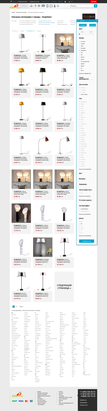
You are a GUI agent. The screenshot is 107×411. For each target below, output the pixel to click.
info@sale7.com (83, 400)
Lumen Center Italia (49, 350)
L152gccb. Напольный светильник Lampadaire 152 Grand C (42, 227)
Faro (36, 316)
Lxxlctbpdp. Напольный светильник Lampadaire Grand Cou (42, 261)
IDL (35, 359)
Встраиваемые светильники (45, 20)
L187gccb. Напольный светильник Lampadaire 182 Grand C (21, 261)
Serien (73, 367)
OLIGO (61, 364)
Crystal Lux (26, 335)
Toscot (84, 338)
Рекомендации (41, 404)
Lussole (47, 354)
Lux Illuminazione (49, 359)
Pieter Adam (74, 323)
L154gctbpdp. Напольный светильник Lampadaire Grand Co (42, 57)
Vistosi (84, 361)
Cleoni (25, 330)
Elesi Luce (26, 366)
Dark (25, 338)
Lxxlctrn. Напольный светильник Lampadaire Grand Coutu (64, 261)
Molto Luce (62, 330)
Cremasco (26, 333)
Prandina (73, 330)
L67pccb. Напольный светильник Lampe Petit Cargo (63, 193)
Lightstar (47, 335)
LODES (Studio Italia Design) (51, 338)
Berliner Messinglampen (16, 366)
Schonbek (74, 359)
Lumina (46, 352)
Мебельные (72, 20)
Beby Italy (13, 359)
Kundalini (47, 316)
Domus (25, 354)
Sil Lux (73, 374)
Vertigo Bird (85, 354)
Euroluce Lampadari (28, 371)
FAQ (60, 401)
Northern (62, 350)
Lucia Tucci (47, 343)
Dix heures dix (27, 352)
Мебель (39, 397)
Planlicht (73, 325)
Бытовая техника (41, 400)
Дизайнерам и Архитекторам (65, 397)
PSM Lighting (74, 333)
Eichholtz (26, 362)
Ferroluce (37, 323)
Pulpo (73, 335)
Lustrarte (47, 357)
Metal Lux (62, 321)
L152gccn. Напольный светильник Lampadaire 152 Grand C (21, 227)
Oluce (61, 366)
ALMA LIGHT (14, 323)
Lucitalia (47, 349)
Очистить (92, 25)
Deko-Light (26, 343)
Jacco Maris (37, 371)
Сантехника (40, 398)
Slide (84, 314)
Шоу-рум (60, 1)
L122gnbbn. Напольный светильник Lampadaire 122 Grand (64, 91)
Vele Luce (85, 347)
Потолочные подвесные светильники (27, 20)
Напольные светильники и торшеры (47, 22)
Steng (84, 321)
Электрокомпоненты (42, 401)
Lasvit (46, 325)
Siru (72, 376)
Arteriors (13, 343)
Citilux (25, 328)
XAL (84, 364)
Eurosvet (26, 373)
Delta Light (26, 347)
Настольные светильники (44, 24)
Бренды (39, 391)
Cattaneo (26, 318)
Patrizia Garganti (75, 318)
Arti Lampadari (15, 345)
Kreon (46, 314)
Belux (13, 364)
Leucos (46, 331)
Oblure (61, 357)
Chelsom (26, 325)
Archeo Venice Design (16, 335)
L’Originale (47, 362)
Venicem (85, 350)
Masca (61, 316)
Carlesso (26, 312)
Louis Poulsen (48, 340)
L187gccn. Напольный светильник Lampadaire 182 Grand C (63, 227)
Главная (13, 12)
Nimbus (61, 347)
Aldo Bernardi (14, 321)
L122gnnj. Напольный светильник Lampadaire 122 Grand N (42, 91)
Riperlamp (74, 345)
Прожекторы (60, 22)
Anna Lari (13, 331)
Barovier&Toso (15, 357)
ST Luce (84, 319)
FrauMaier (37, 338)
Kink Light (37, 381)
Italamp (36, 367)
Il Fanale (36, 361)
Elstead (25, 367)
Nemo (61, 342)
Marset (61, 312)
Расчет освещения (63, 398)
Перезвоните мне (84, 405)
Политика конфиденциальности (66, 403)
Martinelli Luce (63, 314)
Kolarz (46, 312)
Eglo (25, 359)
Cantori (13, 379)
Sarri (73, 355)
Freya (36, 340)
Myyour (61, 338)
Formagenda (37, 335)
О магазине (61, 396)
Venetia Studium (86, 349)
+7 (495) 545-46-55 (22, 1)
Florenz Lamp (38, 328)
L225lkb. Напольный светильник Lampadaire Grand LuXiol (64, 159)
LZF (46, 361)
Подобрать (83, 25)
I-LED (36, 355)
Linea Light (47, 337)
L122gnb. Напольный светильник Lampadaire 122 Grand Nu (21, 57)
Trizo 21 (85, 342)
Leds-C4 (47, 328)
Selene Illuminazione (76, 364)
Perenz (73, 321)
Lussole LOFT (48, 355)
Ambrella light (14, 328)
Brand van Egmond (15, 373)
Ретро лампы (73, 22)
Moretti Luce (62, 333)
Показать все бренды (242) (85, 73)
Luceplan (47, 342)
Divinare (26, 350)
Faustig (36, 318)
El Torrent (26, 364)
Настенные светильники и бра (26, 24)
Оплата (60, 394)
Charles (25, 323)
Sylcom (84, 326)
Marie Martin (48, 373)
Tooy (84, 337)
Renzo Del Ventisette (76, 343)
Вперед (21, 306)
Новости (61, 391)
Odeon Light (62, 361)
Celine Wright (27, 321)
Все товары (14, 20)
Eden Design (26, 357)
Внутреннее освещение (21, 12)
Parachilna (74, 314)
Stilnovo (85, 325)
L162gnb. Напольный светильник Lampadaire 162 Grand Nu (21, 159)
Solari (84, 318)
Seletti (73, 366)
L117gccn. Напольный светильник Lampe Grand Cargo (41, 193)
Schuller (73, 361)
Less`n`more (48, 330)
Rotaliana (74, 349)
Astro (13, 347)
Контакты (54, 1)
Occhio (61, 359)
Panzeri (73, 312)
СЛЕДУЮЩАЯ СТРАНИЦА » (64, 287)
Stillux (84, 323)
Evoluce (25, 374)
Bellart (13, 362)
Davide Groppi (27, 340)
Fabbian (36, 314)
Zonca (84, 371)
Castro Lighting (27, 316)
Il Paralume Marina (39, 362)
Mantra (46, 367)
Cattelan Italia (27, 319)
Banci (13, 355)
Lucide (46, 345)
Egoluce (25, 361)
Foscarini (37, 337)
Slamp (84, 312)
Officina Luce (62, 362)
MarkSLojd (47, 374)
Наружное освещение (42, 394)
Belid (13, 361)
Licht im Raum (48, 333)
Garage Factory (38, 343)
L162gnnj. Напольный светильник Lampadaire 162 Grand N (42, 125)
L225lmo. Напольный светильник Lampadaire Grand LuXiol (42, 159)
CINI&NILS (26, 326)
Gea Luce (37, 345)
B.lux (13, 352)
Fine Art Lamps (38, 325)
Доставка (61, 393)
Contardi (26, 331)
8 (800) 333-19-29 (34, 1)
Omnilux (61, 367)
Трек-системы (60, 20)
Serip (73, 369)
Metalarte (62, 323)
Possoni (73, 328)
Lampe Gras (47, 323)
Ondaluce (62, 369)
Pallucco (61, 376)
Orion (61, 371)
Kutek (46, 318)
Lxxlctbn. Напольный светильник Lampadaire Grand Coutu (21, 295)
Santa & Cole (74, 354)
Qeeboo (73, 338)
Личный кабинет (83, 402)
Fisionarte (37, 326)
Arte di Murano (15, 338)
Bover (13, 371)
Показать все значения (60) (85, 169)
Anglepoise (14, 330)
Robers (73, 347)
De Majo (26, 342)
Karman (36, 376)
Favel (36, 319)
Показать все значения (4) (85, 196)
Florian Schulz (38, 330)
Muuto (61, 337)
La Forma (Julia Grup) (49, 321)
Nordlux (61, 349)
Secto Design (74, 362)
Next (61, 345)
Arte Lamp (14, 340)
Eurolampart (26, 369)
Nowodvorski (62, 354)
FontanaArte (37, 333)
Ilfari (36, 364)
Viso (84, 359)
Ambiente (14, 326)
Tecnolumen (85, 330)
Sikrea (73, 373)
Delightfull (26, 345)
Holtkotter (37, 352)
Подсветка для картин (62, 24)
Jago (36, 373)
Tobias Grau (85, 333)
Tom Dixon (85, 335)
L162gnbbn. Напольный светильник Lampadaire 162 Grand (64, 125)
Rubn (73, 350)
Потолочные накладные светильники (27, 22)
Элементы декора (41, 403)
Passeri (73, 316)
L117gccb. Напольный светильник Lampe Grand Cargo (63, 57)
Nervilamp (62, 343)
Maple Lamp (47, 369)
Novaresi (61, 352)
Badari (13, 354)
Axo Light (14, 349)
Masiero (61, 318)
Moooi (61, 331)
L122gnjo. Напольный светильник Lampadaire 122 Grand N (21, 91)
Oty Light (62, 373)
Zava (84, 367)
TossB (84, 340)
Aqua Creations (15, 333)
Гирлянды (72, 24)
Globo (36, 349)
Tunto (84, 343)
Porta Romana (75, 326)
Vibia (84, 357)
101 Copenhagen (15, 318)
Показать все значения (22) (85, 235)
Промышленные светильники (44, 396)
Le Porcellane (48, 326)
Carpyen (26, 314)
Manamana (47, 366)
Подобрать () (87, 241)
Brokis (13, 374)
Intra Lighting (38, 366)
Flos (36, 331)
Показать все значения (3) (85, 214)
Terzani (84, 331)
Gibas (36, 347)
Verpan (84, 352)
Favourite (37, 321)
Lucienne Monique (49, 347)
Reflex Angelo (75, 342)
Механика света (86, 374)
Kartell (36, 378)
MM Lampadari (63, 326)
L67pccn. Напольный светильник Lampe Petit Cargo (20, 193)
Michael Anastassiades (64, 325)
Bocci (13, 367)
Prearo (73, 331)
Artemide (13, 342)
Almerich (13, 325)
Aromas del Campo (15, 337)
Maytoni (61, 319)
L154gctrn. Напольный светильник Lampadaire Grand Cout (42, 295)
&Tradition (14, 314)
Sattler (73, 357)
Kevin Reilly (37, 379)
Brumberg (14, 376)
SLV (84, 316)
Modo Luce (62, 328)
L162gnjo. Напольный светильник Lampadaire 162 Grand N (21, 125)
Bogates (13, 369)
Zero (84, 369)
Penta (73, 319)
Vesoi (84, 355)
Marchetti (47, 371)
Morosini (61, 335)
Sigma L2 (74, 371)
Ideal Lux (37, 357)
